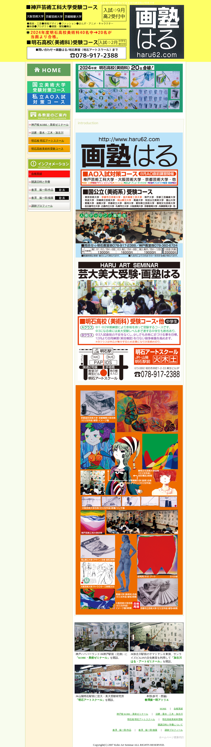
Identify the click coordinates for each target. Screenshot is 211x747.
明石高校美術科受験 (172, 719)
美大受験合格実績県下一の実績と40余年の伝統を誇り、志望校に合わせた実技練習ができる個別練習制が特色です (91, 2)
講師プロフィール (174, 730)
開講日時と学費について (170, 724)
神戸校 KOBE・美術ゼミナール (132, 714)
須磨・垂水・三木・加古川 (169, 714)
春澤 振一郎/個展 (147, 730)
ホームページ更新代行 (171, 737)
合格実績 (178, 708)
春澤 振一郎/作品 (122, 730)
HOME (163, 708)
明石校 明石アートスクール (141, 719)
